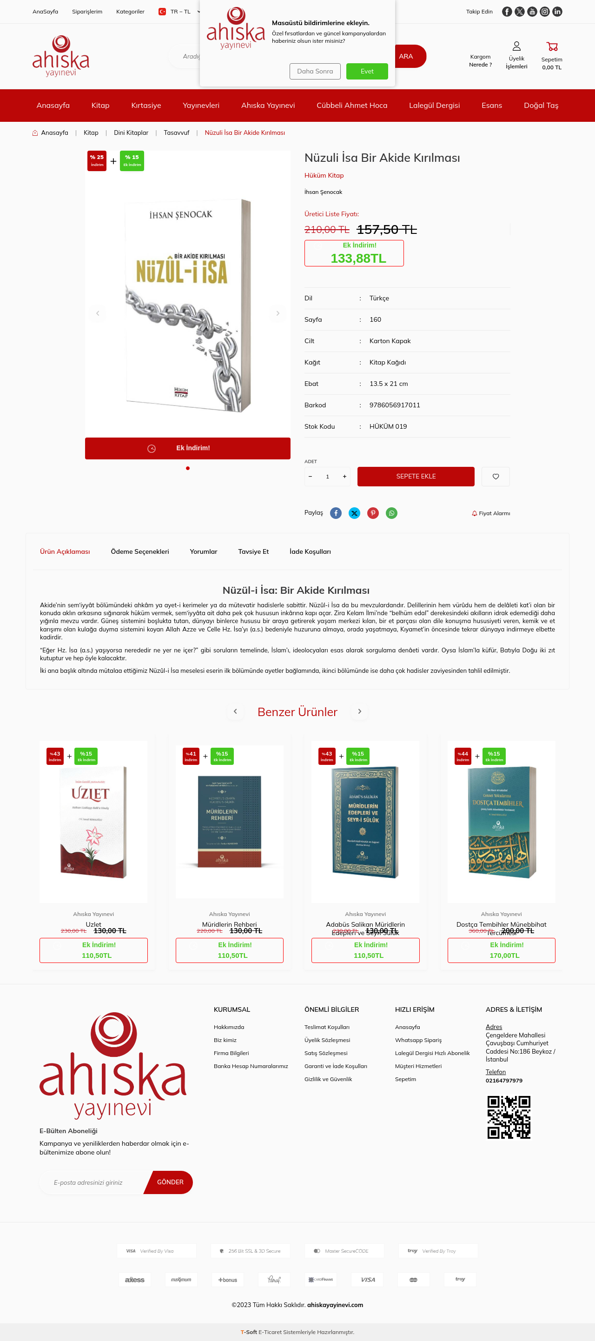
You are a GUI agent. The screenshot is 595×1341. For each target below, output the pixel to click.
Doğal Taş (541, 105)
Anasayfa (53, 105)
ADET (310, 461)
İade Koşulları (310, 551)
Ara (403, 56)
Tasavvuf (177, 132)
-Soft (250, 1331)
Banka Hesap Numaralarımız (251, 1065)
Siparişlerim (87, 11)
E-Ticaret (270, 1331)
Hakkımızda (229, 1026)
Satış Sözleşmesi (326, 1052)
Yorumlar (204, 551)
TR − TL (180, 11)
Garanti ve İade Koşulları (335, 1065)
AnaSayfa (45, 11)
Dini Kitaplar (131, 132)
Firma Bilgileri (231, 1052)
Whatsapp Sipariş (418, 1039)
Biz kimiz (225, 1039)
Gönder (170, 1182)
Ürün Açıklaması (65, 551)
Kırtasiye (146, 105)
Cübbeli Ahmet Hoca (352, 105)
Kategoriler (130, 11)
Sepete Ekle (416, 476)
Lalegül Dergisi (434, 105)
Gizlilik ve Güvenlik (328, 1078)
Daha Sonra (314, 71)
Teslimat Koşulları (327, 1026)
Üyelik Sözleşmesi (327, 1039)
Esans (492, 105)
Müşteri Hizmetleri (418, 1065)
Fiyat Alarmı (491, 513)
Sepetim (405, 1078)
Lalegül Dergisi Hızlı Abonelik (432, 1052)
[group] (188, 305)
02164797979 (504, 1080)
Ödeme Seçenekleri (140, 551)
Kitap (101, 105)
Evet (367, 71)
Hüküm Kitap (324, 175)
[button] (188, 468)
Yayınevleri (201, 105)
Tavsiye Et (253, 551)
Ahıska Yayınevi (268, 105)
